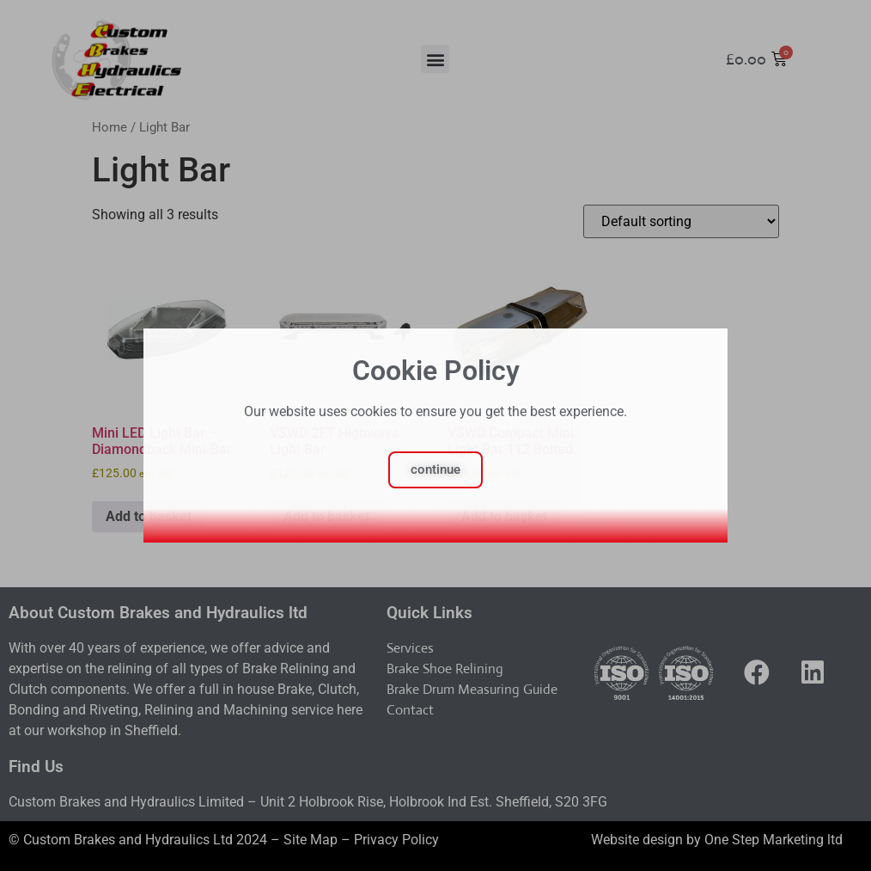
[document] (435, 435)
